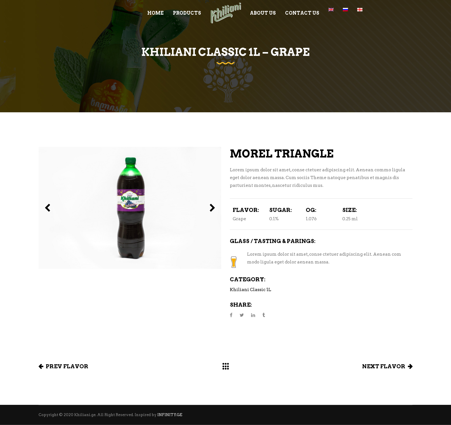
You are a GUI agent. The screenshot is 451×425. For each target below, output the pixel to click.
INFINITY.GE (169, 415)
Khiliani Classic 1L (250, 289)
